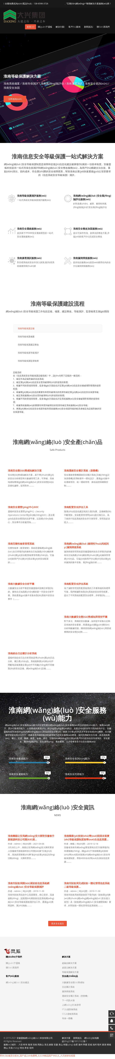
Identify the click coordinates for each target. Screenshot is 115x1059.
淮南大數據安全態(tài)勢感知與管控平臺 (85, 618)
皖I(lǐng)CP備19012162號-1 (74, 1042)
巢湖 (104, 1046)
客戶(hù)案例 (74, 26)
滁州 (80, 1046)
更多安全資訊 (57, 925)
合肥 (76, 1046)
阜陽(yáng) (68, 1046)
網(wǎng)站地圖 (91, 1039)
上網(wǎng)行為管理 (71, 1006)
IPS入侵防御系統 (69, 1011)
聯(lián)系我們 (103, 26)
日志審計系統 (68, 988)
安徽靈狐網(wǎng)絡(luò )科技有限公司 (35, 1039)
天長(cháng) (13, 1049)
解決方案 (60, 26)
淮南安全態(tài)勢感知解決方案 (25, 471)
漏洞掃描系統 (68, 993)
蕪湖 (30, 1046)
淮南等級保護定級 (26, 328)
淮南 (35, 1046)
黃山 (61, 1046)
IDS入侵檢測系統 (70, 1015)
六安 (21, 1046)
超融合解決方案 (69, 964)
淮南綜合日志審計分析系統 (22, 654)
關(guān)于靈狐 (45, 26)
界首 (27, 1049)
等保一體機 (67, 1020)
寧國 (85, 1046)
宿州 (31, 1049)
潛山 (6, 1049)
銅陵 (51, 1046)
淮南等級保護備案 (26, 337)
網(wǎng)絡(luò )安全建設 (17, 984)
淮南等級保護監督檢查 (28, 361)
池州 (95, 1046)
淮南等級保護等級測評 (28, 353)
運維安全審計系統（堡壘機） (75, 997)
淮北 (46, 1046)
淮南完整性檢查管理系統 (21, 544)
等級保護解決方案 (70, 973)
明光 (22, 1049)
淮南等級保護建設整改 (28, 345)
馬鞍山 (40, 1046)
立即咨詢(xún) (15, 99)
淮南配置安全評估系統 (76, 585)
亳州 (99, 1046)
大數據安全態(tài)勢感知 (73, 984)
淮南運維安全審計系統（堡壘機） (82, 471)
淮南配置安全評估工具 (76, 507)
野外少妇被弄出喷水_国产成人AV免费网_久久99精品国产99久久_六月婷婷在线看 (37, 1057)
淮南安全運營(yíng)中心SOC (23, 507)
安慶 (56, 1046)
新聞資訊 (88, 26)
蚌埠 (25, 1046)
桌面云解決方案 (69, 969)
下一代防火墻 (68, 1002)
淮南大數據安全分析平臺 (21, 585)
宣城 (90, 1046)
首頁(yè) (30, 26)
